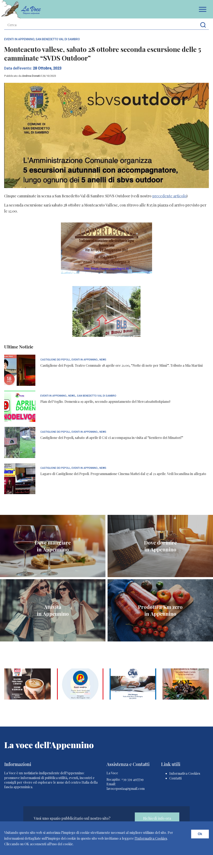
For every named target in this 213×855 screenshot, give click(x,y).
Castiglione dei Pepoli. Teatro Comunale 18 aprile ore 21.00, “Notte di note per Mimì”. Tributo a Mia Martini (121, 365)
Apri (202, 9)
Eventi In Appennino (19, 39)
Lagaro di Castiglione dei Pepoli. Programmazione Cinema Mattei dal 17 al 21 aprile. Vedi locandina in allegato (123, 473)
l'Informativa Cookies (151, 838)
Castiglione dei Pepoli (55, 359)
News (102, 359)
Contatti (175, 778)
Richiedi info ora (157, 818)
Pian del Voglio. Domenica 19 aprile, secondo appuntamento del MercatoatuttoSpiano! (105, 401)
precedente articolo (169, 195)
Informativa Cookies (184, 773)
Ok (200, 834)
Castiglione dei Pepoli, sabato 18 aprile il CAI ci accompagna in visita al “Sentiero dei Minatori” (111, 437)
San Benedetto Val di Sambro (58, 39)
